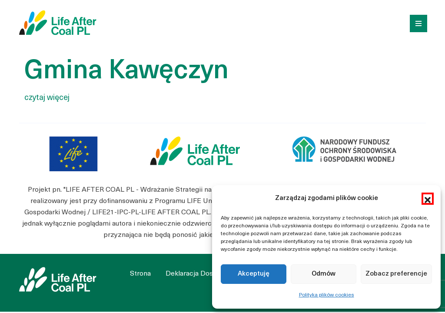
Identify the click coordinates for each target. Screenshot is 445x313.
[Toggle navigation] (415, 22)
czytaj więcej (47, 98)
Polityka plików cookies (326, 295)
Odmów (323, 274)
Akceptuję (253, 274)
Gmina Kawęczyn (126, 72)
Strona (140, 273)
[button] (427, 198)
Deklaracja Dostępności (203, 273)
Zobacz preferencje (396, 274)
